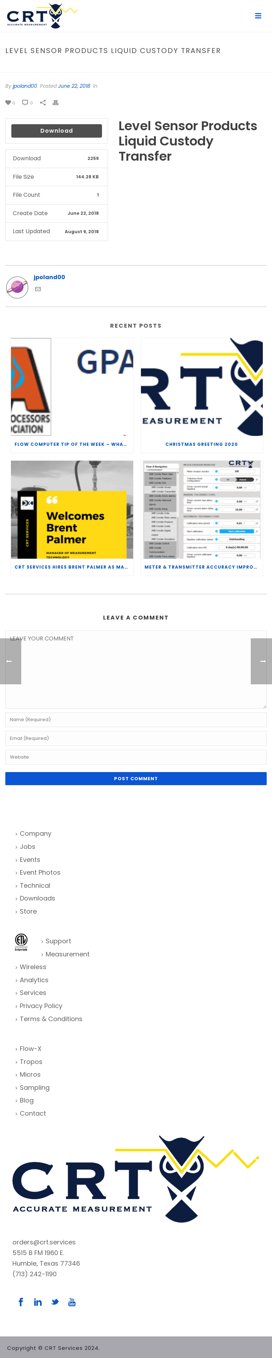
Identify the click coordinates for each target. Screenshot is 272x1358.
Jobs (25, 846)
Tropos (29, 1061)
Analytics (32, 980)
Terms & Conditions (49, 1018)
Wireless (31, 966)
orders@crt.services (44, 1242)
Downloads (35, 898)
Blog (25, 1100)
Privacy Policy (39, 1005)
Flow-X (28, 1048)
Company (33, 833)
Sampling (33, 1087)
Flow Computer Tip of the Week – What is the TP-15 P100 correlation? (74, 444)
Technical (33, 885)
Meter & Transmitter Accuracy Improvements (203, 567)
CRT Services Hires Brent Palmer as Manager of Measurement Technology (74, 567)
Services (31, 992)
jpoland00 (25, 86)
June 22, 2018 (74, 86)
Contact (31, 1113)
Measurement (65, 954)
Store (26, 911)
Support (56, 941)
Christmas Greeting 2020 (201, 444)
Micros (28, 1074)
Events (28, 859)
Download (56, 131)
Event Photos (38, 872)
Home (119, 65)
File (134, 65)
